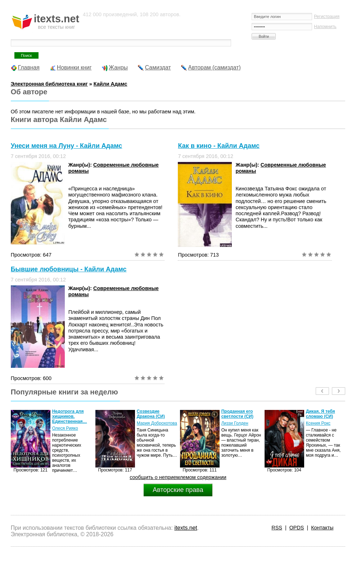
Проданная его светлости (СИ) (237, 414)
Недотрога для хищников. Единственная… (69, 416)
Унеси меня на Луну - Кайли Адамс (66, 145)
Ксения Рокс (318, 423)
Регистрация (326, 16)
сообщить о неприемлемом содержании (178, 477)
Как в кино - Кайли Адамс (219, 145)
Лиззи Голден (234, 423)
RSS (276, 527)
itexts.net (185, 528)
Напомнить (325, 26)
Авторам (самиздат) (214, 67)
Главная (29, 67)
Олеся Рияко (65, 428)
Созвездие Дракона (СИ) (151, 414)
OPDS (296, 527)
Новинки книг (74, 67)
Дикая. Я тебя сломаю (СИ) (320, 414)
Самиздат (158, 67)
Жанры (118, 67)
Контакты (322, 527)
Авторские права (178, 489)
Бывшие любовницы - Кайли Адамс (69, 269)
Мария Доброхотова (157, 423)
